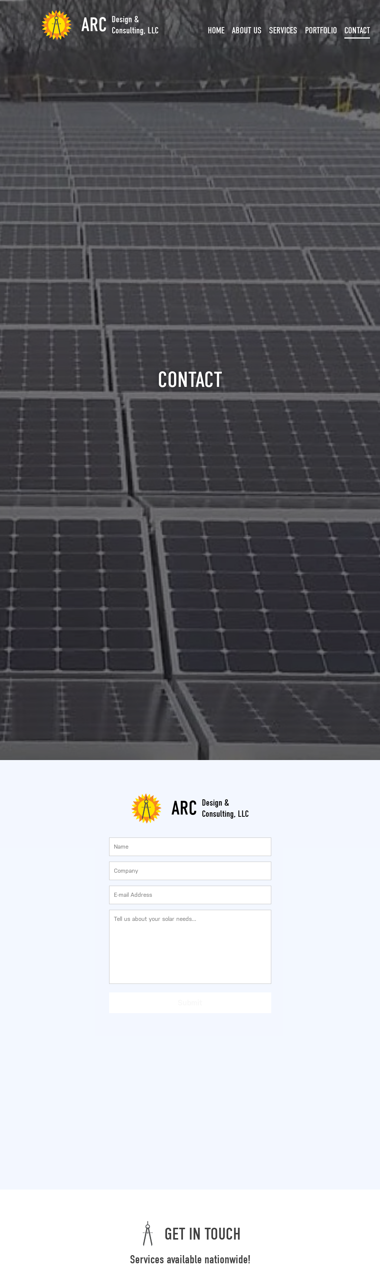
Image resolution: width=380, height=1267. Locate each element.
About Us (247, 31)
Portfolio (321, 31)
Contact (357, 31)
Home (216, 31)
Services (283, 31)
